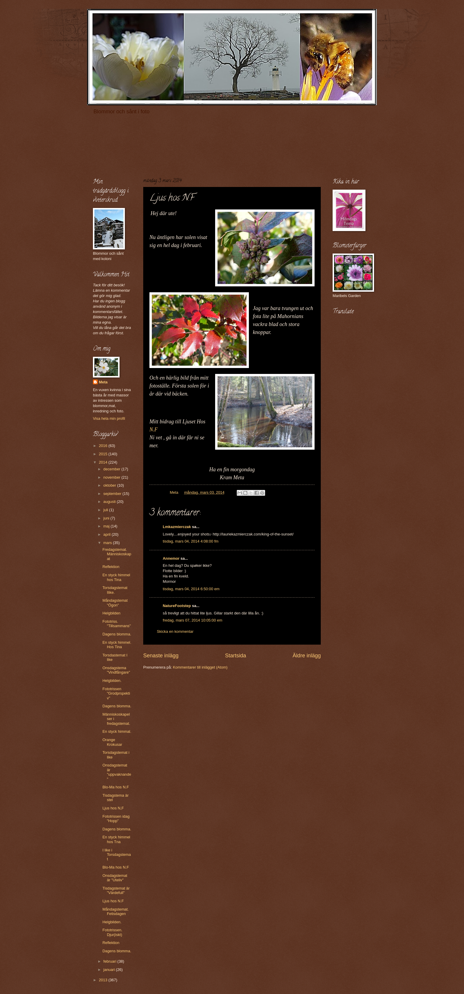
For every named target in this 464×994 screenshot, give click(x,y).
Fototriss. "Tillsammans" (116, 623)
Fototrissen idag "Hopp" (116, 818)
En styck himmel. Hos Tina (116, 644)
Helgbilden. (111, 680)
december (112, 469)
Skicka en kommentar (175, 631)
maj (106, 526)
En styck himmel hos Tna (116, 839)
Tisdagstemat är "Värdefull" (116, 890)
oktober (110, 485)
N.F (153, 430)
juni (106, 518)
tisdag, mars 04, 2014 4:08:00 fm (190, 541)
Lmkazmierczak (177, 527)
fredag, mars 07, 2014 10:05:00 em (192, 620)
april (107, 534)
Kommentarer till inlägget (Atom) (200, 667)
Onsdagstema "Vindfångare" (116, 670)
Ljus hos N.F (113, 901)
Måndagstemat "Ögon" (115, 602)
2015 (103, 454)
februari (110, 961)
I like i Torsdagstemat (116, 854)
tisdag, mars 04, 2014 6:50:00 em (191, 589)
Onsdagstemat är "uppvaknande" (116, 772)
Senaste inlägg (160, 656)
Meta (103, 382)
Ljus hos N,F (113, 808)
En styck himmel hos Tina (116, 577)
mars (108, 542)
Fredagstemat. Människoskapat (116, 554)
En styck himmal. (116, 731)
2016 (103, 445)
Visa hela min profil (109, 418)
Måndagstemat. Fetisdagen (115, 911)
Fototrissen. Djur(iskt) (112, 932)
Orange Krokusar (112, 742)
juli (106, 510)
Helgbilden (111, 613)
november (112, 477)
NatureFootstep (177, 606)
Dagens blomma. (116, 634)
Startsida (235, 656)
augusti (110, 501)
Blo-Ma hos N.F (115, 787)
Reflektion (110, 566)
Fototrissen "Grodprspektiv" (116, 693)
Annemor (171, 558)
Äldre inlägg (307, 656)
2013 (103, 980)
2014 (103, 462)
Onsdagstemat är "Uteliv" (114, 877)
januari (109, 969)
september (112, 493)
